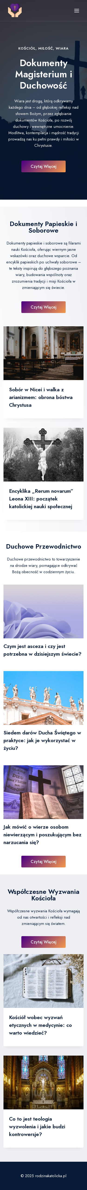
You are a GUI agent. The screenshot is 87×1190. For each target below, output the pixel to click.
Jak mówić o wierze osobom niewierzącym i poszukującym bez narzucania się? (42, 834)
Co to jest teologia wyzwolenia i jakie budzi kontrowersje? (37, 1126)
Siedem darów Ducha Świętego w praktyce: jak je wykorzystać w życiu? (42, 740)
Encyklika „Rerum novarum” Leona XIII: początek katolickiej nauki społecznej (41, 498)
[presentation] (43, 353)
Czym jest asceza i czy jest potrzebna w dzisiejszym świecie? (42, 650)
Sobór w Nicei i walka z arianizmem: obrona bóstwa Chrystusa (41, 397)
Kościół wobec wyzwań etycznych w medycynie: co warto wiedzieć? (40, 1025)
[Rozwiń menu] (76, 10)
